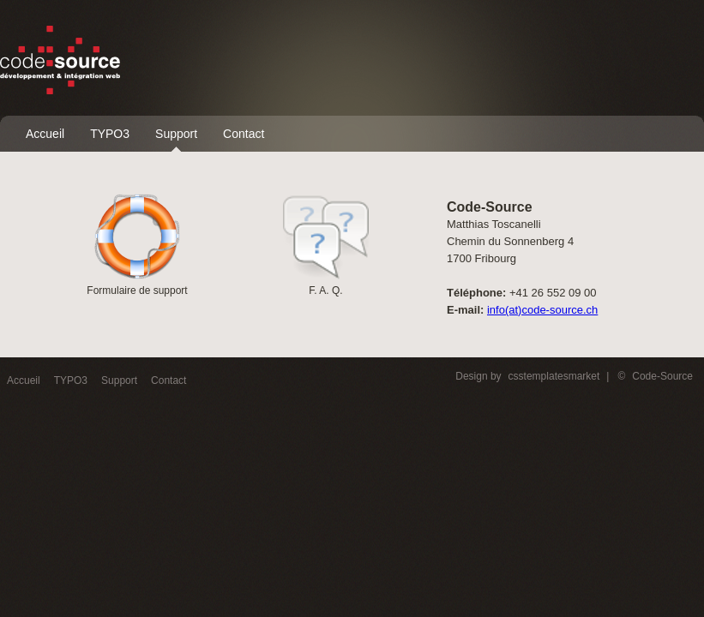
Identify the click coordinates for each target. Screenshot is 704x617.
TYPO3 (109, 134)
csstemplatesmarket (554, 376)
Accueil (45, 134)
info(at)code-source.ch (542, 309)
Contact (243, 134)
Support (176, 134)
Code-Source (662, 376)
